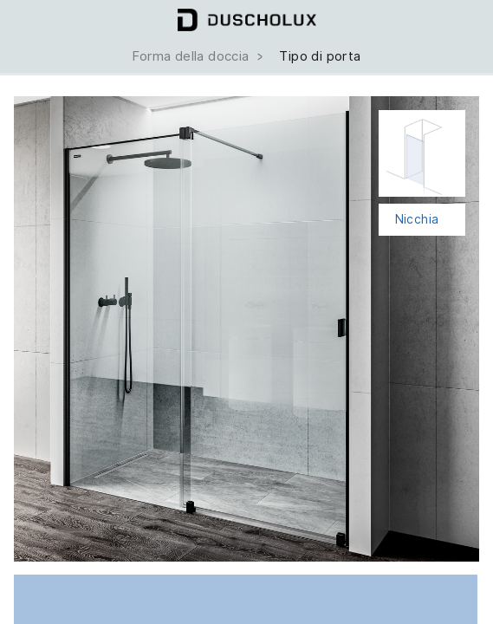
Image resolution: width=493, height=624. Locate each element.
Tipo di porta (319, 56)
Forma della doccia (199, 56)
